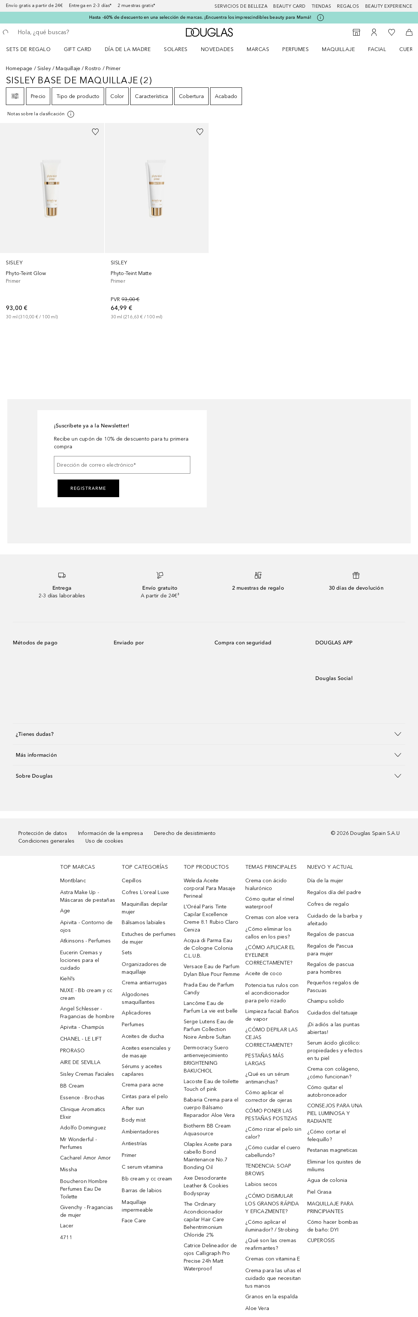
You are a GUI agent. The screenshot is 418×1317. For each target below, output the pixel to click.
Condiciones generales (46, 841)
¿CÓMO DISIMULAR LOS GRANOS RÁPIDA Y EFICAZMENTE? (272, 1204)
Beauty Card (289, 6)
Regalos (348, 6)
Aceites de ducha (143, 1036)
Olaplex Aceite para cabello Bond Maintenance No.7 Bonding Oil (208, 1156)
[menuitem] (33, 49)
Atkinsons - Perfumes (85, 941)
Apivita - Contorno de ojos (86, 926)
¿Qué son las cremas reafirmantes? (270, 1244)
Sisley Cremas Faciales (87, 1074)
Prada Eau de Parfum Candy (209, 989)
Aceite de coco (263, 973)
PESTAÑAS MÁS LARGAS (264, 1060)
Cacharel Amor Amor (85, 1158)
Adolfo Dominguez (83, 1128)
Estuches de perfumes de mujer (149, 938)
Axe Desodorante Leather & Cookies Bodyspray (206, 1186)
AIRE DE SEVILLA (80, 1062)
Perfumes (295, 49)
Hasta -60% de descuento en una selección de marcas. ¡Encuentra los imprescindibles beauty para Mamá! (200, 17)
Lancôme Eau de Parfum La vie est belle (211, 1007)
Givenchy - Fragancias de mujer (86, 1211)
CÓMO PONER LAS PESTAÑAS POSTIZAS (271, 1115)
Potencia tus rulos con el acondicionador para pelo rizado (271, 993)
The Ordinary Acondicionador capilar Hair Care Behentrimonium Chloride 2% (204, 1219)
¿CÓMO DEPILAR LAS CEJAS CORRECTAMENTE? (271, 1037)
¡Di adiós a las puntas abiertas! (333, 1028)
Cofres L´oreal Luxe (145, 892)
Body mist (134, 1120)
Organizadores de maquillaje (144, 968)
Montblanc (73, 881)
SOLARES (176, 49)
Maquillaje (338, 49)
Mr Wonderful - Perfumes (78, 1143)
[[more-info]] (41, 114)
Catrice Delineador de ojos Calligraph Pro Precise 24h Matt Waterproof (210, 1257)
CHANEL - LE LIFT (81, 1039)
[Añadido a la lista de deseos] (95, 132)
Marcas (258, 49)
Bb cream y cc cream (147, 1179)
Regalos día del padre (334, 892)
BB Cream (72, 1086)
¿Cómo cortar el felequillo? (326, 1136)
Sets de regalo (28, 49)
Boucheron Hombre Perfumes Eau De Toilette (83, 1189)
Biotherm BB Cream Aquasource (207, 1130)
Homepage (19, 68)
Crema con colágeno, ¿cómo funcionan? (333, 1073)
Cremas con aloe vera (271, 917)
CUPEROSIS (321, 1240)
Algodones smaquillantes (138, 998)
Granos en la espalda (271, 1297)
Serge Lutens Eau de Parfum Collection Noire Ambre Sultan (209, 1029)
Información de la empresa (110, 833)
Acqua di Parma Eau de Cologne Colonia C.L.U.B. (208, 948)
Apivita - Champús (82, 1027)
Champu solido (325, 1001)
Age (65, 911)
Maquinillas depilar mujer (145, 908)
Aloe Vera (257, 1308)
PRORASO (72, 1051)
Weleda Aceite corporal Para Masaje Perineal (209, 888)
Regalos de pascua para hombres (330, 968)
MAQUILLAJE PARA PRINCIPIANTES (330, 1208)
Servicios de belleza (240, 6)
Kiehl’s (67, 979)
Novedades (217, 49)
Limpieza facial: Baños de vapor (272, 1015)
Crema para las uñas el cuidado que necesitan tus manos (273, 1278)
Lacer (66, 1226)
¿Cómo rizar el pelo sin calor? (273, 1133)
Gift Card (78, 49)
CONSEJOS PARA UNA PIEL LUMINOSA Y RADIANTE (334, 1113)
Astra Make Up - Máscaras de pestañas (87, 896)
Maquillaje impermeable (137, 1206)
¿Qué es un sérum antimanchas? (267, 1078)
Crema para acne (143, 1085)
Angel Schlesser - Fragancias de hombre (87, 1013)
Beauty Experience (388, 6)
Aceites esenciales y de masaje (146, 1052)
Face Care (134, 1220)
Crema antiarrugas (144, 983)
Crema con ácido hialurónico (266, 884)
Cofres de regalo (328, 904)
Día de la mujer (325, 881)
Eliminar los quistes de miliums (334, 1166)
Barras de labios (142, 1190)
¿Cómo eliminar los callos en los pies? (268, 933)
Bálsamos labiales (143, 922)
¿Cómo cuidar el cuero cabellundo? (272, 1151)
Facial (377, 49)
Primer (129, 1155)
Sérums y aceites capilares (142, 1070)
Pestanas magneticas (332, 1150)
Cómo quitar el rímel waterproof (269, 903)
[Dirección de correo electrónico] (122, 465)
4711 (66, 1237)
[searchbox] (70, 32)
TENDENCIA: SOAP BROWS (268, 1170)
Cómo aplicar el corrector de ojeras (268, 1096)
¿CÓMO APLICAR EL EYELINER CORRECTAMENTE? (270, 955)
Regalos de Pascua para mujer (330, 950)
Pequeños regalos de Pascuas (333, 987)
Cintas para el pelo (145, 1096)
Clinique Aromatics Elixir (83, 1113)
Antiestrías (134, 1143)
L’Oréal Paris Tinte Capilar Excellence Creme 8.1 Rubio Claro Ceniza (211, 918)
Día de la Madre (128, 49)
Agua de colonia (327, 1180)
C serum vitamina (142, 1167)
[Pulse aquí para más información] (320, 17)
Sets (127, 952)
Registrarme (88, 488)
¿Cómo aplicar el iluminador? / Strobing (271, 1226)
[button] (209, 733)
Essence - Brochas (82, 1098)
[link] (52, 222)
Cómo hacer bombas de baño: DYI (332, 1226)
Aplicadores (136, 1013)
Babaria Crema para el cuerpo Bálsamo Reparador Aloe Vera (211, 1107)
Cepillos (132, 881)
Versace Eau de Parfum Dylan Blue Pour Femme (212, 970)
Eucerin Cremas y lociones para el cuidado (81, 960)
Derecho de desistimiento (185, 833)
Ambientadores (140, 1132)
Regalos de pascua (330, 934)
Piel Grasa (319, 1192)
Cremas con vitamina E (272, 1259)
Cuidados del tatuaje (332, 1013)
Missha (68, 1169)
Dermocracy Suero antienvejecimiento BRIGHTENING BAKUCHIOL (206, 1059)
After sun (133, 1108)
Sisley (44, 68)
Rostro (93, 68)
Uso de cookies (104, 841)
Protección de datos (42, 833)
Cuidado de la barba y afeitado (334, 920)
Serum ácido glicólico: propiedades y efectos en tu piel (335, 1050)
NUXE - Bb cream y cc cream (86, 994)
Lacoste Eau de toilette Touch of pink (211, 1085)
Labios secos (261, 1184)
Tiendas (321, 6)
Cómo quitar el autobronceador (327, 1091)
